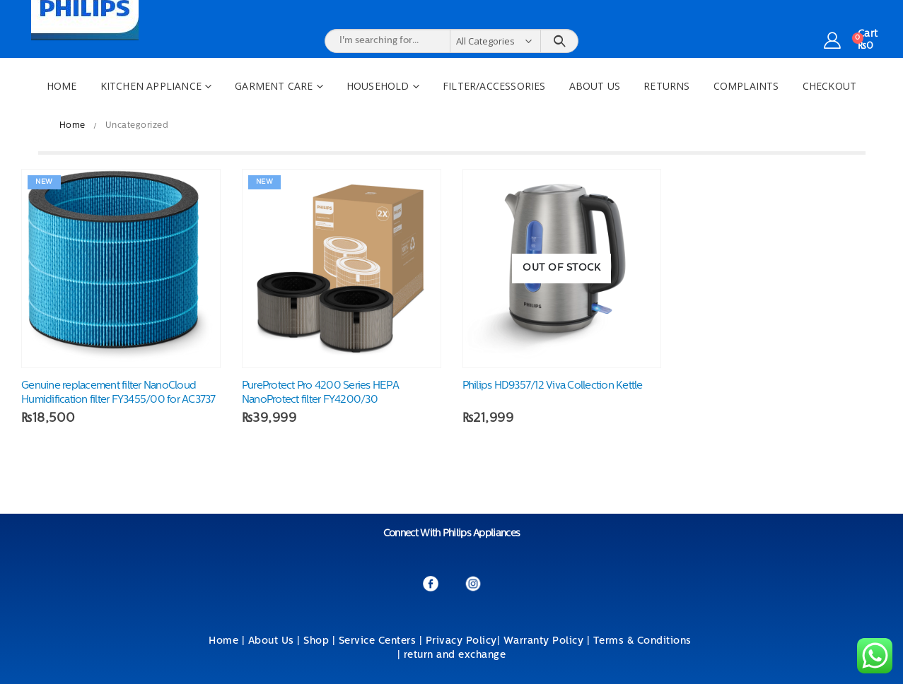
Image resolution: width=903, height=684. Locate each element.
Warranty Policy (543, 641)
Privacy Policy (461, 641)
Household (377, 86)
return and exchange (455, 655)
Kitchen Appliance (151, 86)
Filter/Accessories (494, 86)
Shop (316, 641)
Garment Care (274, 86)
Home (62, 86)
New (44, 182)
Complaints (746, 86)
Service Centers (377, 641)
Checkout (830, 86)
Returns (666, 86)
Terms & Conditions (644, 641)
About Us (595, 86)
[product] (121, 268)
